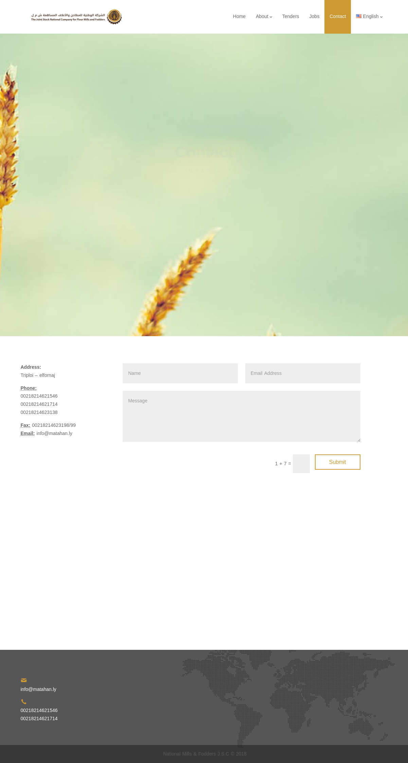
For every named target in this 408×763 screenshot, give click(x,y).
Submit (337, 462)
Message (241, 416)
